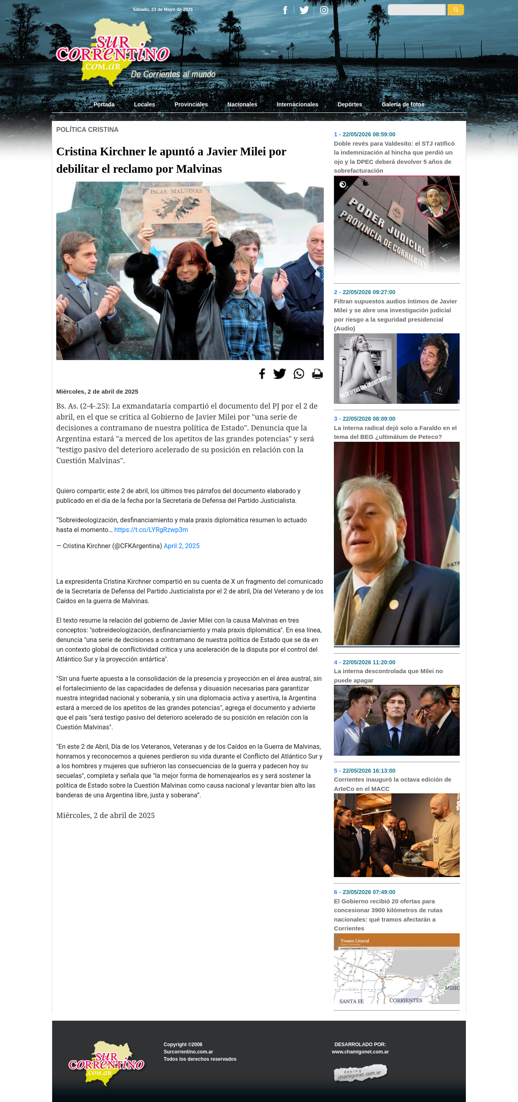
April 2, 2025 (182, 546)
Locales (144, 104)
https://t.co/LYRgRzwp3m (151, 530)
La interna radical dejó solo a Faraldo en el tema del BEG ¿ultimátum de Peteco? (395, 432)
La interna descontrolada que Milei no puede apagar (388, 676)
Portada (108, 104)
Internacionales (297, 104)
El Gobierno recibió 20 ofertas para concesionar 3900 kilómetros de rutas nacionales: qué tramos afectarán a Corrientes (388, 915)
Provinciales (191, 104)
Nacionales (242, 104)
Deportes (350, 104)
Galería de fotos (403, 104)
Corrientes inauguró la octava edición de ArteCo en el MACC (392, 784)
